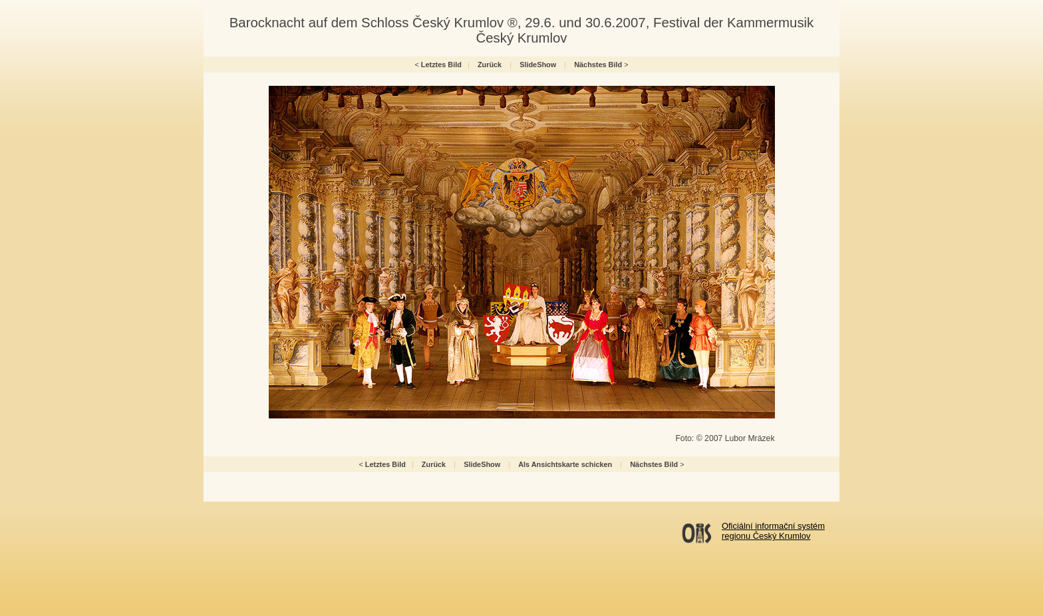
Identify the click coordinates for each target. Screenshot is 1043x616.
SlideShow (538, 65)
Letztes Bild (441, 65)
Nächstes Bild (598, 65)
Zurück (490, 65)
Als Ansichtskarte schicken (565, 464)
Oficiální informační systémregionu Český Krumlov (773, 531)
